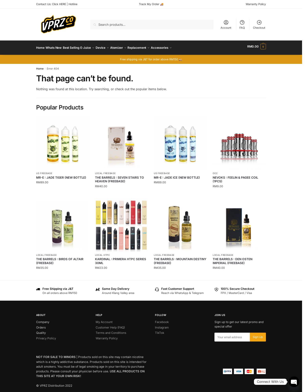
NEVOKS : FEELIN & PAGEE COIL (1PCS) (235, 177)
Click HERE (59, 4)
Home (40, 66)
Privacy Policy (46, 336)
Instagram (162, 325)
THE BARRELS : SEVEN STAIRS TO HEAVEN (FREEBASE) (119, 177)
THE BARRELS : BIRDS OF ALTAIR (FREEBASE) (59, 259)
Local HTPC (102, 252)
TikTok (159, 330)
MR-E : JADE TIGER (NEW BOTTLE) (61, 175)
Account (226, 24)
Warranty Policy (256, 4)
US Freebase (44, 171)
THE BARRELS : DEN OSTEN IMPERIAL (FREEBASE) (232, 259)
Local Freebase (105, 171)
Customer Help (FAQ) (110, 325)
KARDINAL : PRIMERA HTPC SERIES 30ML (120, 259)
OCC (215, 171)
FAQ (242, 24)
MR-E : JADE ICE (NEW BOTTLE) (177, 175)
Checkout (259, 24)
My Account (104, 319)
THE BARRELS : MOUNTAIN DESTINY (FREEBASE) (180, 259)
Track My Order (149, 4)
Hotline (73, 4)
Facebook (162, 319)
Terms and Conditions (111, 330)
